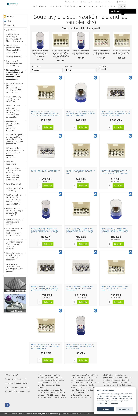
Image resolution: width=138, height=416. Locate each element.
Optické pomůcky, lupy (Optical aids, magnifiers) (12, 99)
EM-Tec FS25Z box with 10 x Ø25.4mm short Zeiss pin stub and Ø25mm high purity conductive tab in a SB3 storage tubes (44, 289)
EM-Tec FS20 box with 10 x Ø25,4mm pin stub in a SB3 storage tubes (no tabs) (45, 171)
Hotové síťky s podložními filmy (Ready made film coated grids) (12, 48)
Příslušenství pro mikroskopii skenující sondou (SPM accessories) (13, 211)
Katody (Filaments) (12, 57)
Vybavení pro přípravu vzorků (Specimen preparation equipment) (11, 125)
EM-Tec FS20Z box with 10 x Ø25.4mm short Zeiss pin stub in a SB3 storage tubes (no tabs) (79, 288)
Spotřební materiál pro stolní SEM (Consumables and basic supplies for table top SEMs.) (13, 199)
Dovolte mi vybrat (111, 403)
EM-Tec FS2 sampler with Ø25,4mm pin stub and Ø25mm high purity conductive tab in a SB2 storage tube (80, 113)
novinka (104, 69)
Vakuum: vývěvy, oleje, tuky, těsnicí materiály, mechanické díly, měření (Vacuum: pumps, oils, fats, (12, 173)
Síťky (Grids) (10, 30)
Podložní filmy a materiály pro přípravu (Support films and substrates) (13, 37)
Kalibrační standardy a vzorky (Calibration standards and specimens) (13, 256)
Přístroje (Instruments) (10, 163)
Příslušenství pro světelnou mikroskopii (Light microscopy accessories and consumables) (12, 111)
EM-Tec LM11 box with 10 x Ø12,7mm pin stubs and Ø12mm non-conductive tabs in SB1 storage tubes (45, 346)
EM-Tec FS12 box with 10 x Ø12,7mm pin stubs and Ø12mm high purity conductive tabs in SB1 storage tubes (115, 171)
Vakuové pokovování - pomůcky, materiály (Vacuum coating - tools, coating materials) (13, 244)
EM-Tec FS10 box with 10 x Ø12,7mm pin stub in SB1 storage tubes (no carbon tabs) (80, 171)
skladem (104, 66)
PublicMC (45, 414)
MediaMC (74, 414)
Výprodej (11, 25)
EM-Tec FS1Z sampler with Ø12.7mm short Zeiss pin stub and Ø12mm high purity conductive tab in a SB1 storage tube (44, 230)
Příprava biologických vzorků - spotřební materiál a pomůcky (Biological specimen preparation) (14, 139)
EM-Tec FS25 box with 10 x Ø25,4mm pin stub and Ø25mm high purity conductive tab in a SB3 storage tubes (115, 113)
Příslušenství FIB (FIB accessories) (14, 189)
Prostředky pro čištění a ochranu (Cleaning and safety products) (13, 267)
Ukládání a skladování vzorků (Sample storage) (14, 222)
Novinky (10, 16)
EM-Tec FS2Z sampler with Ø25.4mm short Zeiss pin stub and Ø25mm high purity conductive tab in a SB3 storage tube (114, 230)
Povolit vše (106, 409)
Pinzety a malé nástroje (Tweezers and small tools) (13, 63)
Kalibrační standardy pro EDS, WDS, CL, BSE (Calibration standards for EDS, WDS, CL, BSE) (13, 87)
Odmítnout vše (124, 409)
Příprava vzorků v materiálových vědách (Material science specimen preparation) (14, 152)
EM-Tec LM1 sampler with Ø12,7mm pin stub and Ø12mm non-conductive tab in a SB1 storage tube (80, 346)
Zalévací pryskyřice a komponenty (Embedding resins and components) (13, 231)
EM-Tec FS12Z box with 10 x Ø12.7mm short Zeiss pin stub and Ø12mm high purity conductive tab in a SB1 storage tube (79, 230)
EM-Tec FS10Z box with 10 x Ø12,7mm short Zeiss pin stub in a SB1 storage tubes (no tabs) (114, 288)
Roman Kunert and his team (22, 414)
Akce (9, 21)
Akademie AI (65, 414)
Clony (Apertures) (12, 184)
